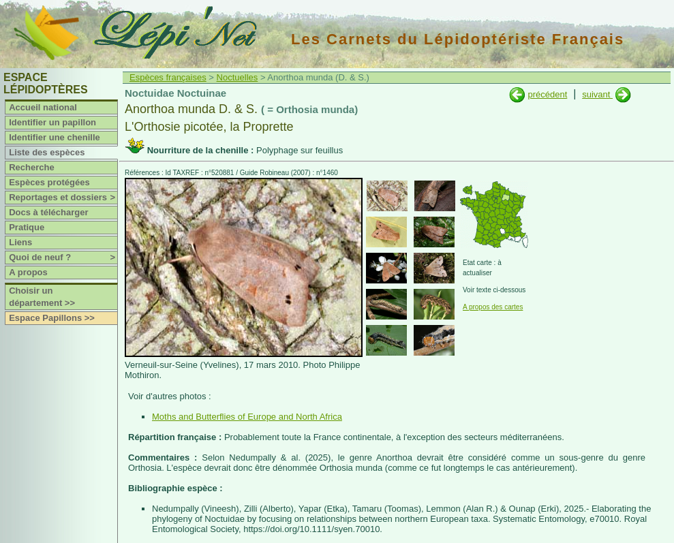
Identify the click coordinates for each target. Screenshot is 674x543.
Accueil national (43, 107)
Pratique (26, 227)
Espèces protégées (49, 182)
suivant (597, 94)
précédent (547, 94)
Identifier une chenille (54, 137)
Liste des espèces (47, 152)
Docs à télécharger (48, 212)
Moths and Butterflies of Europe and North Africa (247, 417)
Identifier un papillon (52, 122)
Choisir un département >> (42, 296)
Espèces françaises (167, 77)
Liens (20, 242)
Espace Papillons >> (52, 318)
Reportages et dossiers (63, 197)
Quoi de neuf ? (63, 257)
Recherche (31, 167)
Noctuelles (237, 77)
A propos (28, 272)
